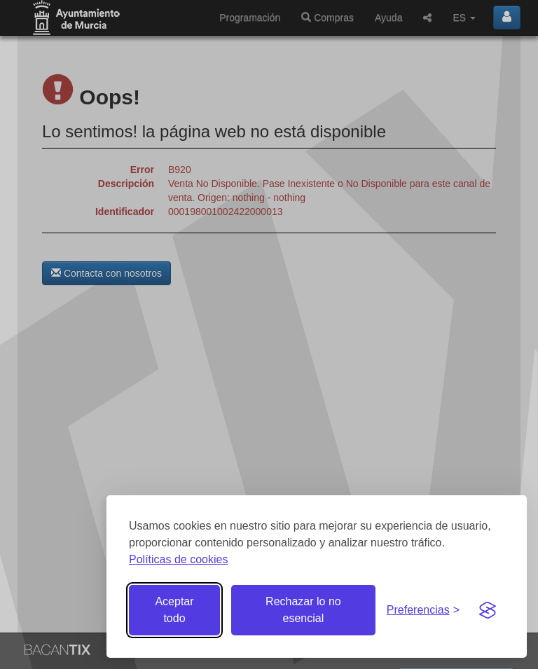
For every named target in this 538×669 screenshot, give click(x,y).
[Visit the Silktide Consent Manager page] (487, 610)
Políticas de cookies (178, 559)
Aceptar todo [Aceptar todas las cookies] (174, 609)
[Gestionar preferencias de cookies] (423, 610)
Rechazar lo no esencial (303, 609)
